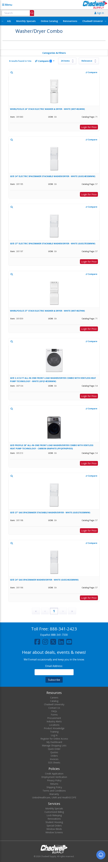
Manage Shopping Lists (54, 745)
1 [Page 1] (54, 611)
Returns (54, 783)
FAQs (54, 711)
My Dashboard (54, 742)
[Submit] (32, 13)
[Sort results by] (89, 61)
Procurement (54, 718)
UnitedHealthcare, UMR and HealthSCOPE (54, 797)
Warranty (54, 794)
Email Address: (54, 666)
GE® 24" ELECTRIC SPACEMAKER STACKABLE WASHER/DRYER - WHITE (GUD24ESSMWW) (52, 176)
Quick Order (54, 748)
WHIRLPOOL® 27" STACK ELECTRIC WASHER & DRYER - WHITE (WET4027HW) (47, 310)
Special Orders (54, 825)
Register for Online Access (54, 738)
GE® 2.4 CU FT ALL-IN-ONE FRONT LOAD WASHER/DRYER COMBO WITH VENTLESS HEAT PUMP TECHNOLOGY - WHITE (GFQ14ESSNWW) (53, 380)
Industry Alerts (54, 721)
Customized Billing (54, 811)
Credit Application (54, 773)
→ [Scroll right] (105, 21)
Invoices (54, 759)
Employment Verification (54, 777)
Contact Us (54, 707)
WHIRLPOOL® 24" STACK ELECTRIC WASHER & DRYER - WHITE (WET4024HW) (47, 109)
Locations (54, 724)
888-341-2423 (63, 629)
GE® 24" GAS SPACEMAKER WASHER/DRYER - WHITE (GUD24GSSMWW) (44, 579)
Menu (7, 4)
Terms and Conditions (54, 790)
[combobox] (18, 13)
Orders (54, 755)
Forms (54, 714)
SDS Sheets (54, 762)
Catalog (54, 700)
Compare (43, 61)
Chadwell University (93, 21)
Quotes (54, 752)
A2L (9, 21)
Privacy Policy (54, 780)
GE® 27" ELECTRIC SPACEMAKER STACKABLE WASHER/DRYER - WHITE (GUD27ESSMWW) (52, 243)
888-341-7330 (59, 635)
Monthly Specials (26, 21)
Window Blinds (54, 828)
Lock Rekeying (54, 815)
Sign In (99, 12)
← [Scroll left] (2, 21)
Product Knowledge (54, 728)
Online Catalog (49, 21)
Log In (54, 735)
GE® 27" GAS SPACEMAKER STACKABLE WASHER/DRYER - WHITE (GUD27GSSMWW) (50, 512)
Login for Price (89, 127)
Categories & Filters (54, 52)
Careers (54, 697)
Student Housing (54, 822)
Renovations (70, 21)
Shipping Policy (54, 787)
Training (54, 731)
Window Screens (54, 832)
